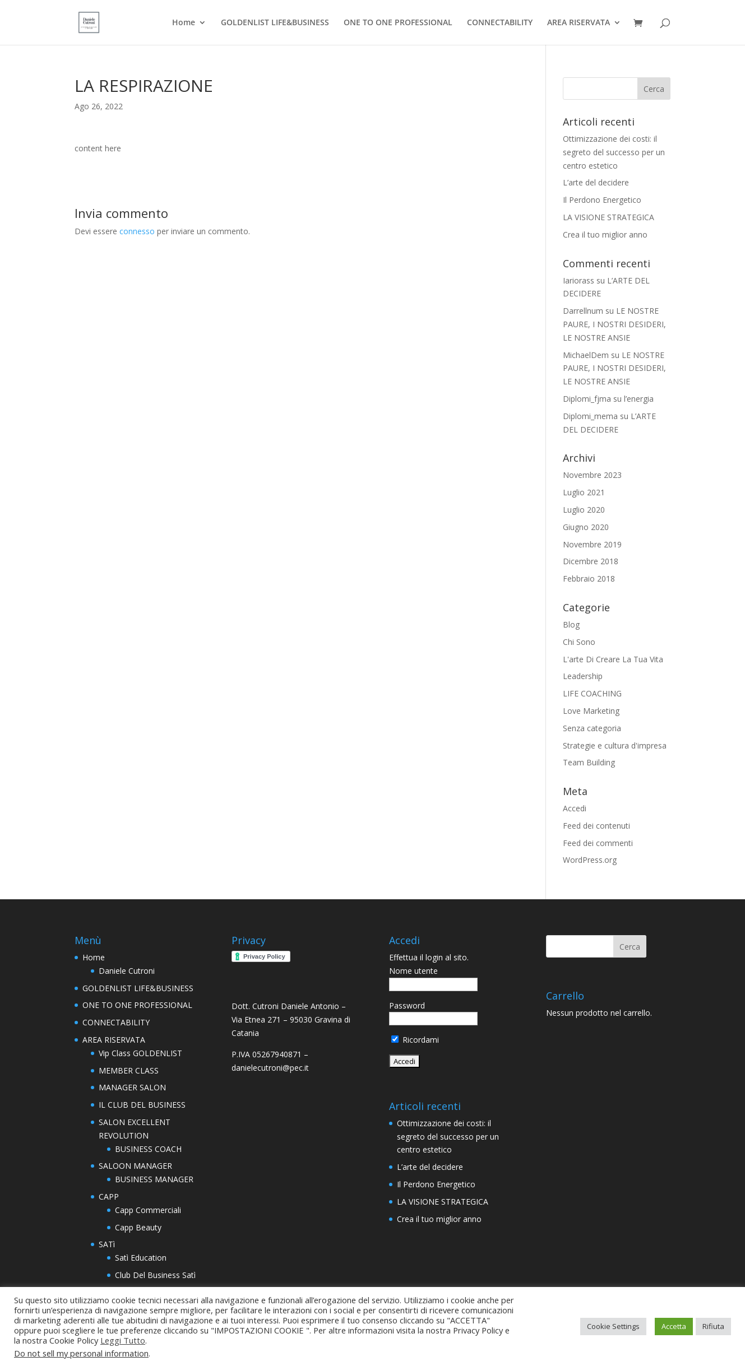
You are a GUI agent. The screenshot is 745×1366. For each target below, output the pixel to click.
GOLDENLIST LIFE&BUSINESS (275, 22)
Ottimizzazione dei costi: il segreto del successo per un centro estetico (614, 152)
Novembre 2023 (592, 475)
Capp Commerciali (148, 1210)
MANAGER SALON (132, 1087)
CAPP (109, 1196)
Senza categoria (592, 728)
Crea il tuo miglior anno (605, 234)
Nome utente (413, 970)
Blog (571, 624)
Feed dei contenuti (596, 825)
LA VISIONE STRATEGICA (608, 217)
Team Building (589, 762)
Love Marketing (591, 710)
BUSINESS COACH (148, 1149)
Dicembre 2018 (590, 561)
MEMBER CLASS (129, 1070)
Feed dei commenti (598, 843)
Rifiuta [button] (713, 1326)
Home (183, 22)
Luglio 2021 (584, 492)
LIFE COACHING (592, 693)
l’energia (639, 398)
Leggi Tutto (122, 1340)
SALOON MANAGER (135, 1165)
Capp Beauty (138, 1227)
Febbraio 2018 (589, 578)
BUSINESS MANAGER (154, 1179)
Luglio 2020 (584, 509)
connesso (137, 231)
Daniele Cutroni (127, 970)
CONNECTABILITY (500, 22)
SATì (107, 1244)
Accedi (574, 808)
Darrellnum (583, 310)
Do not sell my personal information (81, 1353)
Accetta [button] (673, 1326)
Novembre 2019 (592, 544)
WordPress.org (590, 859)
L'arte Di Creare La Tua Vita (613, 659)
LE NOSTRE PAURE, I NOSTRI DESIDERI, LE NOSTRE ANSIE (614, 324)
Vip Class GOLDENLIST (140, 1053)
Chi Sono (579, 641)
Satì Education (140, 1257)
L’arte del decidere (596, 182)
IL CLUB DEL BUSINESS (142, 1104)
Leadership (583, 676)
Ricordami (415, 1039)
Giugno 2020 (586, 527)
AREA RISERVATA (578, 22)
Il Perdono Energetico (602, 199)
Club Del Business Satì (155, 1275)
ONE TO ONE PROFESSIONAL (398, 22)
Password (407, 1005)
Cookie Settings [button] (613, 1326)
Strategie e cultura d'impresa (615, 745)
